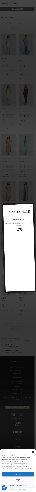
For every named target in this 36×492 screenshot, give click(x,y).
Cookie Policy (13, 489)
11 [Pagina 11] (17, 28)
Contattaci (17, 365)
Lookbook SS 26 (17, 381)
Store (17, 387)
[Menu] (5, 3)
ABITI (4, 58)
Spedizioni (17, 373)
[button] (33, 452)
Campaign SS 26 (17, 384)
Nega (18, 480)
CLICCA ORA (17, 402)
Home (3, 13)
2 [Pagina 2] (10, 24)
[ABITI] (9, 44)
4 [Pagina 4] (19, 24)
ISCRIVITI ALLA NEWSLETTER (17, 407)
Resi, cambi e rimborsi (17, 370)
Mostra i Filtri (7, 17)
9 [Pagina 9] (29, 24)
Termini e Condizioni (17, 368)
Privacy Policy (22, 489)
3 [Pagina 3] (14, 24)
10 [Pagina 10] (12, 28)
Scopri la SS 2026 (17, 9)
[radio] (3, 65)
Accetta (18, 474)
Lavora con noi (17, 389)
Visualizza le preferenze (18, 485)
